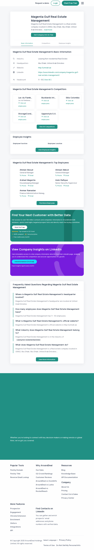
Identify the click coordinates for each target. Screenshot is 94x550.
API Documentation (69, 477)
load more (48, 30)
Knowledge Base (68, 473)
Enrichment (15, 519)
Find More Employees (47, 203)
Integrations (15, 527)
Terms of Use (49, 545)
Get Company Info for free (43, 35)
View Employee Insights (47, 150)
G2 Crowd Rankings (44, 473)
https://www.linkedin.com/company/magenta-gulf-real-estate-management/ (58, 73)
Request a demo (42, 3)
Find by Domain (16, 470)
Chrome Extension (18, 516)
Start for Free (20, 227)
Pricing (64, 490)
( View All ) (47, 79)
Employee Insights (65, 43)
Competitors (46, 43)
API (11, 530)
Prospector (15, 508)
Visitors (13, 523)
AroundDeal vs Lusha (45, 484)
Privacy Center (67, 498)
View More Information (47, 359)
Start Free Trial (70, 3)
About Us (65, 487)
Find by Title (15, 473)
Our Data (39, 470)
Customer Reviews (44, 477)
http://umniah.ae (44, 68)
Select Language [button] (49, 540)
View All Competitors (47, 127)
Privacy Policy (65, 540)
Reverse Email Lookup (19, 477)
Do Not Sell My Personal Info (68, 545)
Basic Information (27, 43)
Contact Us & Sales (69, 494)
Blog (63, 470)
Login (55, 3)
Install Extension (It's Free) (24, 262)
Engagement (15, 512)
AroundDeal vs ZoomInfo (46, 481)
